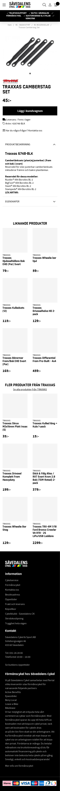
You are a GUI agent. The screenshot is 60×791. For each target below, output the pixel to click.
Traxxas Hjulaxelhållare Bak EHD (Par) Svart (14, 261)
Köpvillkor (10, 609)
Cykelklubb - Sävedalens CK (20, 613)
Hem (10, 25)
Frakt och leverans (15, 604)
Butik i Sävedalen (40, 13)
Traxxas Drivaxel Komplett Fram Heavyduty (12, 476)
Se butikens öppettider (17, 664)
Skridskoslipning (14, 618)
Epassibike (11, 696)
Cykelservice (11, 580)
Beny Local (11, 700)
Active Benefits (13, 692)
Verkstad (30, 18)
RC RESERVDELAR (41, 25)
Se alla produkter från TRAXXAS (30, 389)
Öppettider (11, 599)
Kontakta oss (12, 589)
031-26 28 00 (16, 653)
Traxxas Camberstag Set (29, 27)
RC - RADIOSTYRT (23, 25)
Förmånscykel (13, 15)
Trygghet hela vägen (16, 623)
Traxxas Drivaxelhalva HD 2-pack (44, 311)
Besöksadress (12, 594)
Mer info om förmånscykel (19, 765)
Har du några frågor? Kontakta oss (24, 130)
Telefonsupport (18, 13)
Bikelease (10, 708)
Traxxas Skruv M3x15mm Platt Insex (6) (15, 426)
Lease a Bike (11, 704)
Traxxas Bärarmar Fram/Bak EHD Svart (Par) (14, 361)
